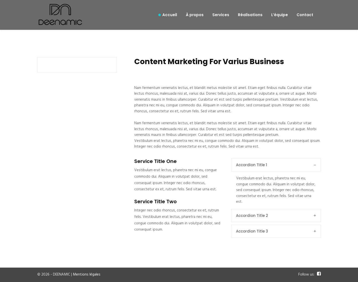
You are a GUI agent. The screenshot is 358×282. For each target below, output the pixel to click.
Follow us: (306, 275)
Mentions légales (86, 275)
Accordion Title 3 (276, 231)
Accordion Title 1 (276, 164)
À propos (195, 14)
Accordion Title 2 (276, 215)
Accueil (169, 14)
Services (220, 14)
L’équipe (279, 14)
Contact (305, 14)
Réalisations (250, 14)
